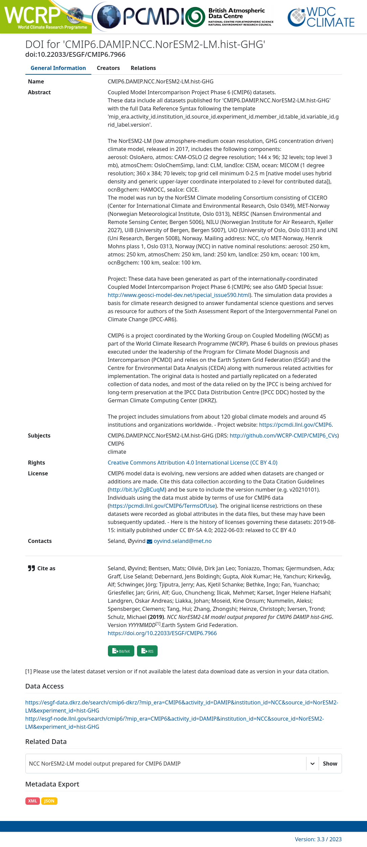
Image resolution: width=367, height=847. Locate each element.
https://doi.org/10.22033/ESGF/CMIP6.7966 (162, 633)
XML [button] (32, 801)
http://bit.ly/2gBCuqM (137, 489)
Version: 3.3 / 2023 (318, 839)
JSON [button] (49, 801)
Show (330, 763)
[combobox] (29, 763)
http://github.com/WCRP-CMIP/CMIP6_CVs (283, 435)
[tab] (58, 68)
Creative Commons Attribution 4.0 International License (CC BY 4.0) (193, 462)
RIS (147, 651)
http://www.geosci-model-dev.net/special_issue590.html (179, 295)
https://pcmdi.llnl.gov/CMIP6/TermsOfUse (162, 505)
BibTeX (121, 651)
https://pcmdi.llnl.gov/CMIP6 (295, 424)
